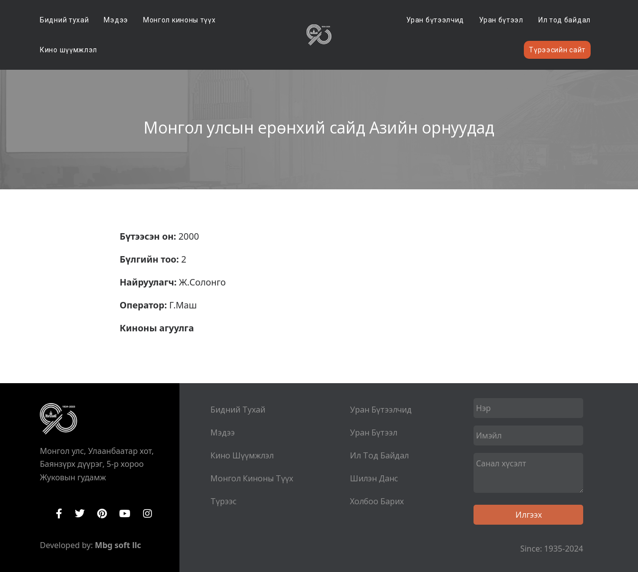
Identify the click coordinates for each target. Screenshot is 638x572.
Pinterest (102, 514)
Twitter (80, 514)
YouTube (125, 514)
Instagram (147, 514)
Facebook (59, 514)
